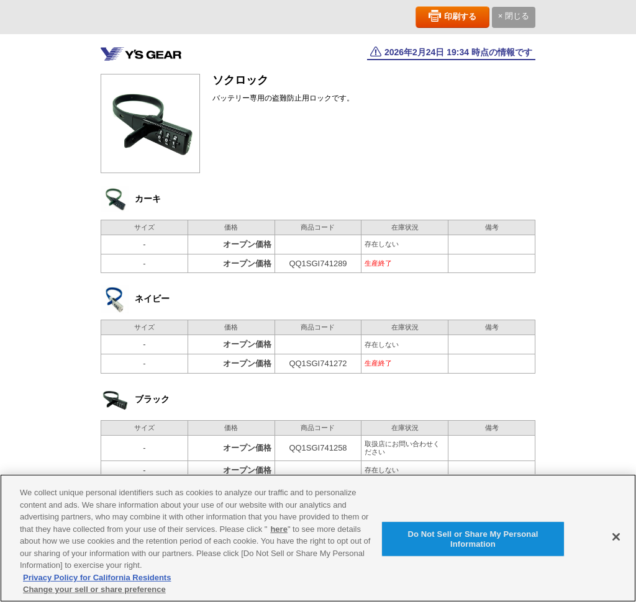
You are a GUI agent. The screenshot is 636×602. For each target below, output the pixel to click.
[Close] (616, 542)
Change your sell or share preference (94, 595)
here (278, 534)
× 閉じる (513, 15)
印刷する (460, 16)
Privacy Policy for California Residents (97, 583)
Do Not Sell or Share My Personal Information (472, 544)
